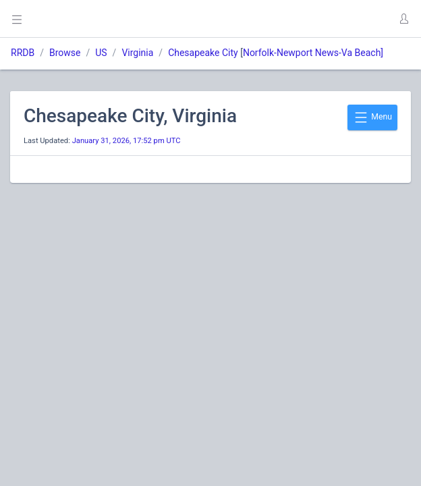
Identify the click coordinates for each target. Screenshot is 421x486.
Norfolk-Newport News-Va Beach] (313, 52)
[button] (403, 19)
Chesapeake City (203, 52)
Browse (64, 52)
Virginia (137, 52)
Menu (372, 117)
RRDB (22, 52)
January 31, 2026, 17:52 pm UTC (126, 140)
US (101, 52)
